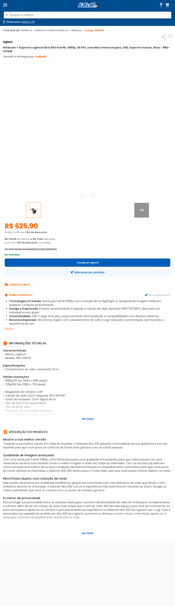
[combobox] (87, 15)
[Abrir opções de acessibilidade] (161, 5)
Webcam (77, 30)
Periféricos (27, 30)
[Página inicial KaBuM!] (88, 5)
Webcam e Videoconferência (53, 30)
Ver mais (9, 328)
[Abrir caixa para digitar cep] (18, 22)
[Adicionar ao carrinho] (87, 272)
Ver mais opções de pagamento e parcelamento (31, 249)
